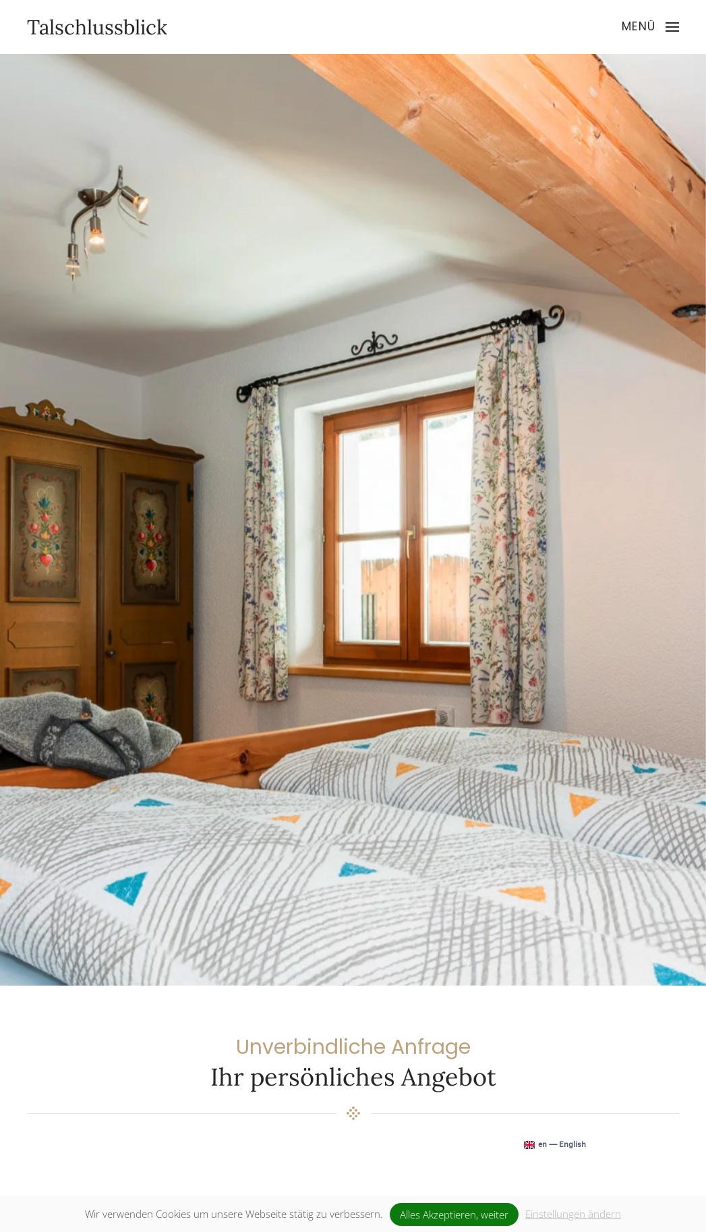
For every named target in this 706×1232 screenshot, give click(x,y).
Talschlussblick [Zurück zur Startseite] (97, 27)
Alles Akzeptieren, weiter (454, 1214)
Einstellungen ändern (573, 1214)
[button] (650, 27)
